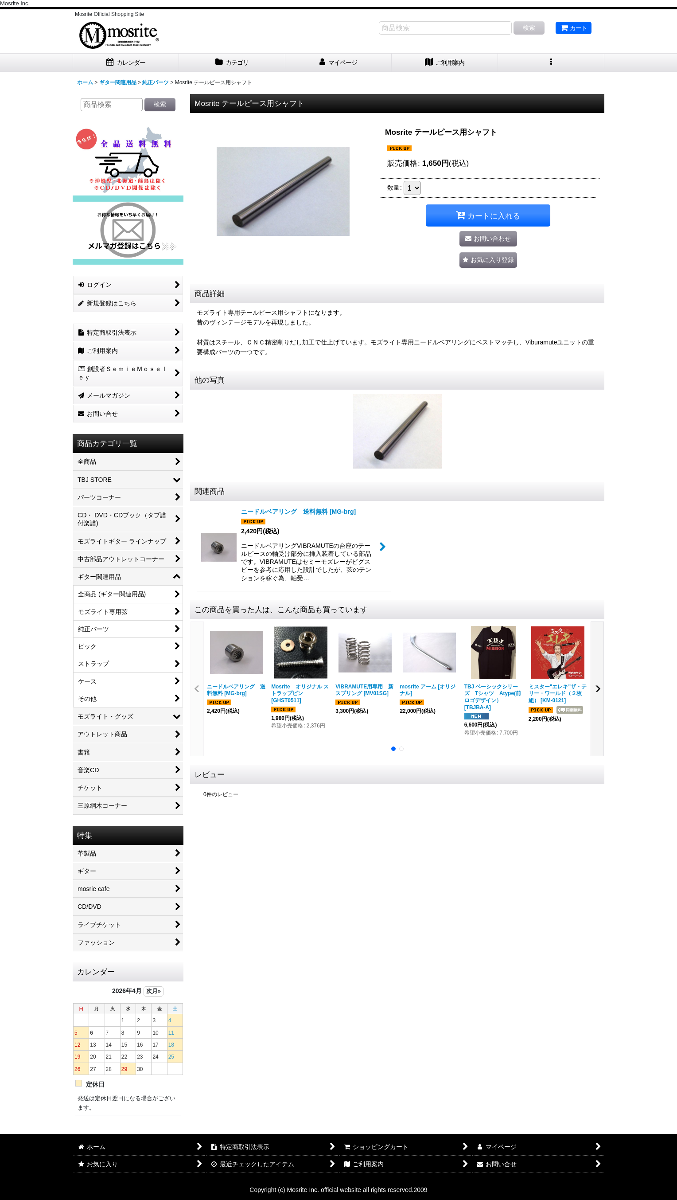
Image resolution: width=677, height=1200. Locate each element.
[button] (551, 63)
